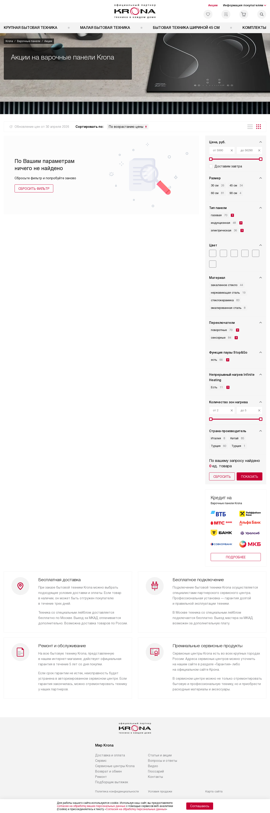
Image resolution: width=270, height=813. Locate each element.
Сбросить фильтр (33, 188)
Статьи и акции (160, 755)
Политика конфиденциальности (117, 791)
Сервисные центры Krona (115, 766)
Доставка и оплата (110, 755)
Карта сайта (214, 791)
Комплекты (254, 28)
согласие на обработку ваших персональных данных (91, 806)
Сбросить (222, 476)
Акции (213, 5)
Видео (153, 766)
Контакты (155, 777)
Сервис (101, 760)
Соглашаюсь (199, 806)
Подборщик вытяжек (111, 782)
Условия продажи (160, 791)
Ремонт (101, 777)
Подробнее (236, 557)
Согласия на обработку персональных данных (136, 809)
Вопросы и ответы (162, 760)
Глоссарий (156, 771)
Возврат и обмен (108, 771)
